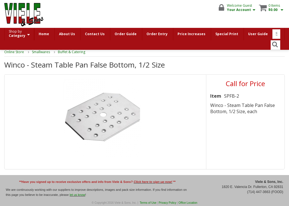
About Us (67, 34)
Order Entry (157, 34)
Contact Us (95, 34)
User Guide (258, 34)
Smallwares (41, 52)
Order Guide (126, 34)
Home (44, 34)
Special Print (226, 34)
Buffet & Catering (71, 52)
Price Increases (191, 34)
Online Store (14, 52)
